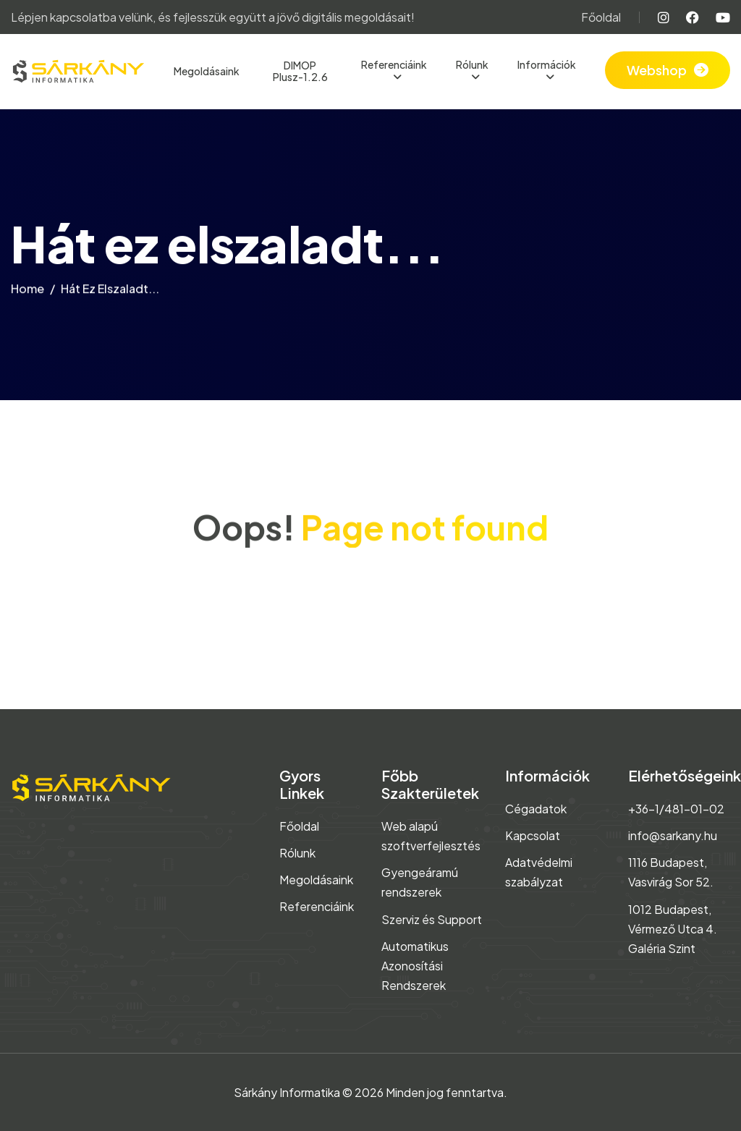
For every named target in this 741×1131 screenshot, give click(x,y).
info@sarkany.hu (672, 835)
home (27, 293)
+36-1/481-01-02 (676, 808)
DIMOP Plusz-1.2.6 (300, 71)
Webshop (657, 70)
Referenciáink (394, 64)
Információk (546, 64)
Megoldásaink (207, 70)
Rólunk (472, 64)
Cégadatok (536, 808)
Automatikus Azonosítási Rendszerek (415, 966)
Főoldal (601, 17)
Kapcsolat (532, 835)
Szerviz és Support (431, 919)
